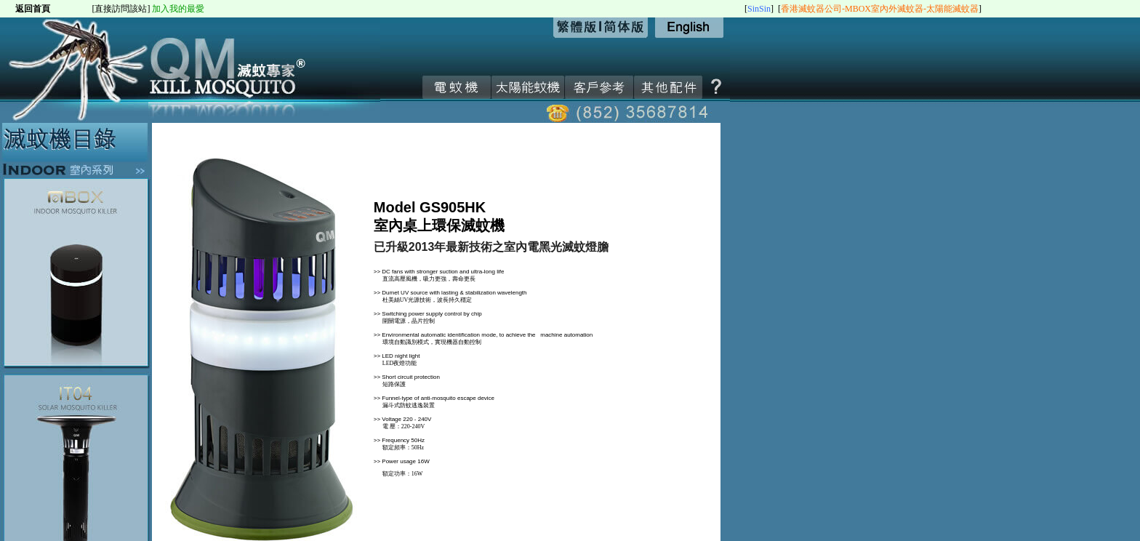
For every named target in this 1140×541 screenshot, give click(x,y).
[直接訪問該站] (121, 9)
